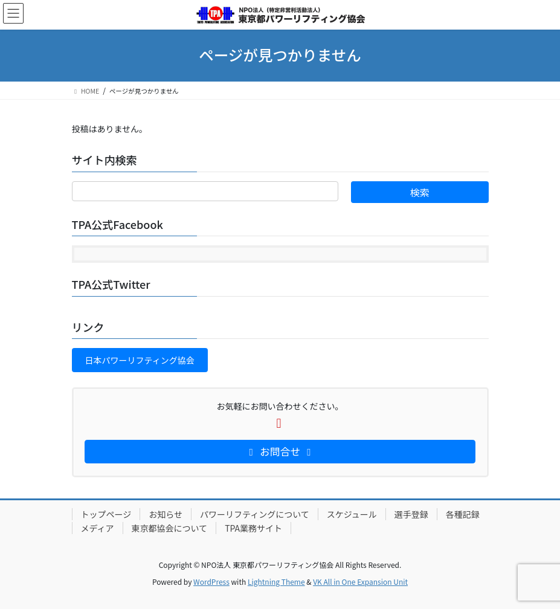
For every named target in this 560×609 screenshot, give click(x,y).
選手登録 (411, 514)
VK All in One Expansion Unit (360, 581)
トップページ (106, 514)
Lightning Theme (276, 581)
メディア (97, 528)
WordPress (211, 581)
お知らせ (165, 514)
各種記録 (463, 514)
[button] (140, 360)
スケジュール (352, 514)
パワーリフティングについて (254, 514)
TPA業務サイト (253, 528)
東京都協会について (170, 528)
